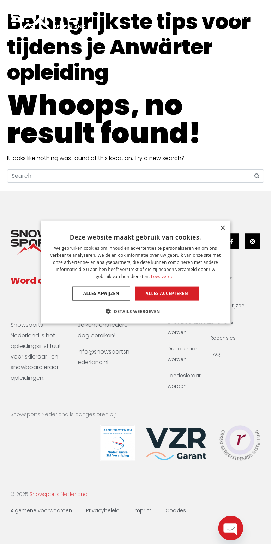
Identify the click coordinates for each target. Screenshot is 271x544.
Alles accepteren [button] (167, 293)
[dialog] (135, 272)
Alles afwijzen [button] (101, 293)
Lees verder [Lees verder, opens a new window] (163, 276)
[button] (135, 310)
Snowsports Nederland (59, 494)
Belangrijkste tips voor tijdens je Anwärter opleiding (129, 47)
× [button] (222, 228)
